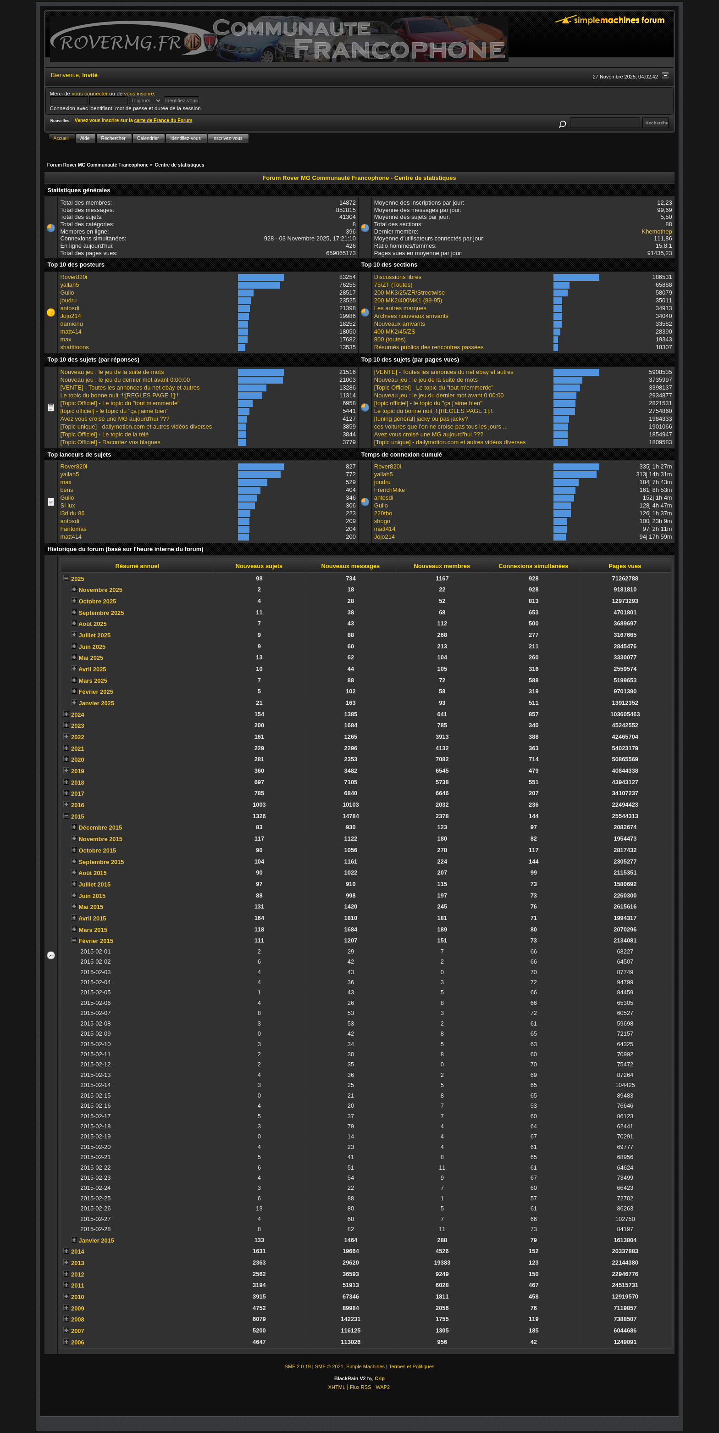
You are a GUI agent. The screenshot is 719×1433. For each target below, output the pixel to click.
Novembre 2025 (100, 589)
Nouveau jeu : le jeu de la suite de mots (112, 371)
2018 (77, 782)
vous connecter (90, 93)
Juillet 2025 (94, 635)
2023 (77, 725)
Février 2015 (95, 940)
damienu (71, 323)
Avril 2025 (92, 669)
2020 (77, 759)
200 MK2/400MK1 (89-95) (408, 300)
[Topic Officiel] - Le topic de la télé (104, 434)
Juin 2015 (91, 895)
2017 (77, 793)
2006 (77, 1342)
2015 (77, 816)
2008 (77, 1319)
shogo (382, 521)
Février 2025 (95, 691)
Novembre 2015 (100, 839)
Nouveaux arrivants (399, 323)
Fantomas (73, 528)
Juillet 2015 (94, 884)
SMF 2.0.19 (298, 1366)
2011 (77, 1285)
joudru (68, 300)
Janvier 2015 (96, 1240)
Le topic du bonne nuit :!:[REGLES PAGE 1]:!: (120, 395)
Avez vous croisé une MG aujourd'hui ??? (114, 418)
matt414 (71, 331)
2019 (77, 771)
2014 (77, 1251)
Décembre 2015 (100, 827)
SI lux (67, 505)
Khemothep (657, 231)
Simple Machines (365, 1366)
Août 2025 (92, 623)
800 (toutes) (390, 339)
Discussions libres (397, 276)
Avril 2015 (92, 918)
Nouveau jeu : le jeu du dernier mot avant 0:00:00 (125, 379)
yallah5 (69, 284)
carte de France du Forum (163, 120)
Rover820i (73, 276)
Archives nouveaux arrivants (411, 315)
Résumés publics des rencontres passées (429, 347)
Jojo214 (70, 315)
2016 (77, 805)
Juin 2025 (91, 646)
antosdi (69, 308)
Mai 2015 (90, 906)
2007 (77, 1330)
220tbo (383, 513)
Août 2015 (92, 873)
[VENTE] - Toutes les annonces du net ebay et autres (129, 387)
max (65, 339)
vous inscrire (139, 93)
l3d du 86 (72, 513)
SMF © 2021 (329, 1366)
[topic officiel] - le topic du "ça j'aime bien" (114, 410)
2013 (77, 1263)
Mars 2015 (92, 929)
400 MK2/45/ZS (394, 331)
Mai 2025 (90, 657)
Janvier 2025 (96, 703)
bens (66, 489)
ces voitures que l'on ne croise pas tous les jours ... (441, 426)
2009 (77, 1308)
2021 (77, 748)
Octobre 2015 (97, 850)
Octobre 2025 (97, 601)
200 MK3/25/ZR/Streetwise (409, 292)
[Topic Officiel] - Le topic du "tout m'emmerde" (119, 403)
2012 (77, 1274)
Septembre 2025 (101, 612)
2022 (77, 737)
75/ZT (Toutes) (393, 284)
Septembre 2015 (101, 862)
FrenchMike (389, 489)
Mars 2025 (92, 680)
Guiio (67, 292)
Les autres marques (400, 308)
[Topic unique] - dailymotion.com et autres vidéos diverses (136, 426)
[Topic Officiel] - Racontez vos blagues (110, 442)
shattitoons (74, 347)
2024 (77, 714)
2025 (77, 578)
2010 (77, 1297)
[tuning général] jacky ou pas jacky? (421, 418)
